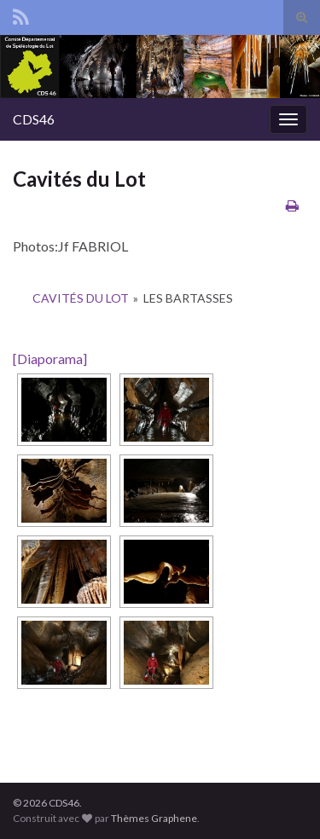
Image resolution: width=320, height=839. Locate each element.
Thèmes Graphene (154, 818)
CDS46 (34, 119)
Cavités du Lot (80, 298)
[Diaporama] (50, 358)
